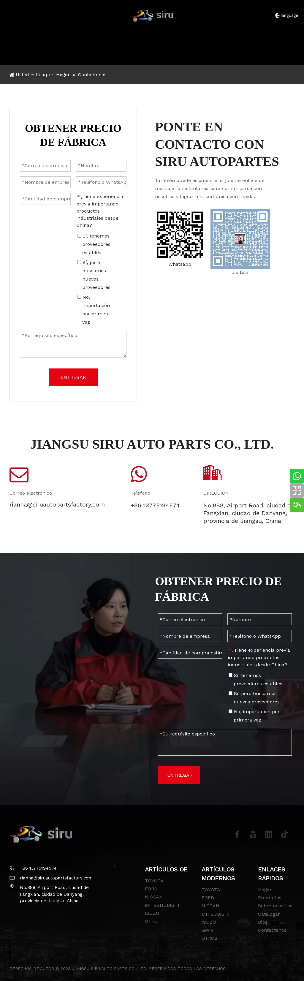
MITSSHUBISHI (162, 905)
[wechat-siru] (240, 239)
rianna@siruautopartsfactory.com (56, 878)
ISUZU (152, 913)
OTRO (151, 921)
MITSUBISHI (215, 914)
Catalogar (269, 914)
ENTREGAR (179, 775)
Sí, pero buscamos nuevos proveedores (254, 698)
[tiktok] (284, 834)
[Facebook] (237, 834)
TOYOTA (154, 881)
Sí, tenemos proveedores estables (255, 679)
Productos (269, 898)
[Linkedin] (269, 834)
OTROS (209, 938)
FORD (151, 889)
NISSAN (154, 897)
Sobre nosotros (275, 906)
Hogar (265, 890)
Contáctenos (272, 930)
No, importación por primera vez (254, 716)
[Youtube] (253, 834)
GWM (207, 930)
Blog (263, 922)
